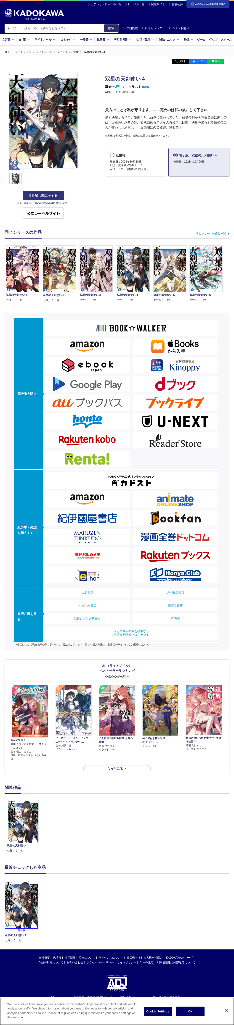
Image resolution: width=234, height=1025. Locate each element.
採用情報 (70, 957)
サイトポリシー (126, 962)
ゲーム (201, 39)
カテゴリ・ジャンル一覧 (106, 4)
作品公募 (177, 4)
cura (145, 87)
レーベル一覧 (136, 4)
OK (190, 1011)
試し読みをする (43, 195)
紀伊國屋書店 (175, 592)
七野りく (118, 87)
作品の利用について (51, 962)
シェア (200, 61)
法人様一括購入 (153, 957)
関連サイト (158, 4)
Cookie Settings (157, 1011)
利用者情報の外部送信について (176, 962)
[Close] (227, 1011)
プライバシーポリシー (100, 962)
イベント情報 (178, 28)
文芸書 (8, 39)
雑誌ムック (169, 39)
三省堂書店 (175, 605)
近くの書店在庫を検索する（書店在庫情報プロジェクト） (131, 632)
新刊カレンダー (153, 28)
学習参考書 (123, 39)
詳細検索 (130, 28)
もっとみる (115, 768)
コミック (68, 39)
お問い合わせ (75, 962)
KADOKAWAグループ (179, 957)
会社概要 (44, 957)
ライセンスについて (110, 957)
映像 (189, 39)
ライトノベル (45, 39)
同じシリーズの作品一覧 (211, 233)
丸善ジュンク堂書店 (87, 618)
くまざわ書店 (87, 605)
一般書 (86, 39)
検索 (111, 28)
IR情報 (57, 957)
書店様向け (133, 957)
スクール (226, 39)
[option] (23, 826)
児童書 (103, 39)
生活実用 (145, 39)
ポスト (182, 61)
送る (217, 61)
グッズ (213, 39)
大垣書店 (87, 592)
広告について (87, 957)
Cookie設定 (147, 962)
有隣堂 (175, 618)
